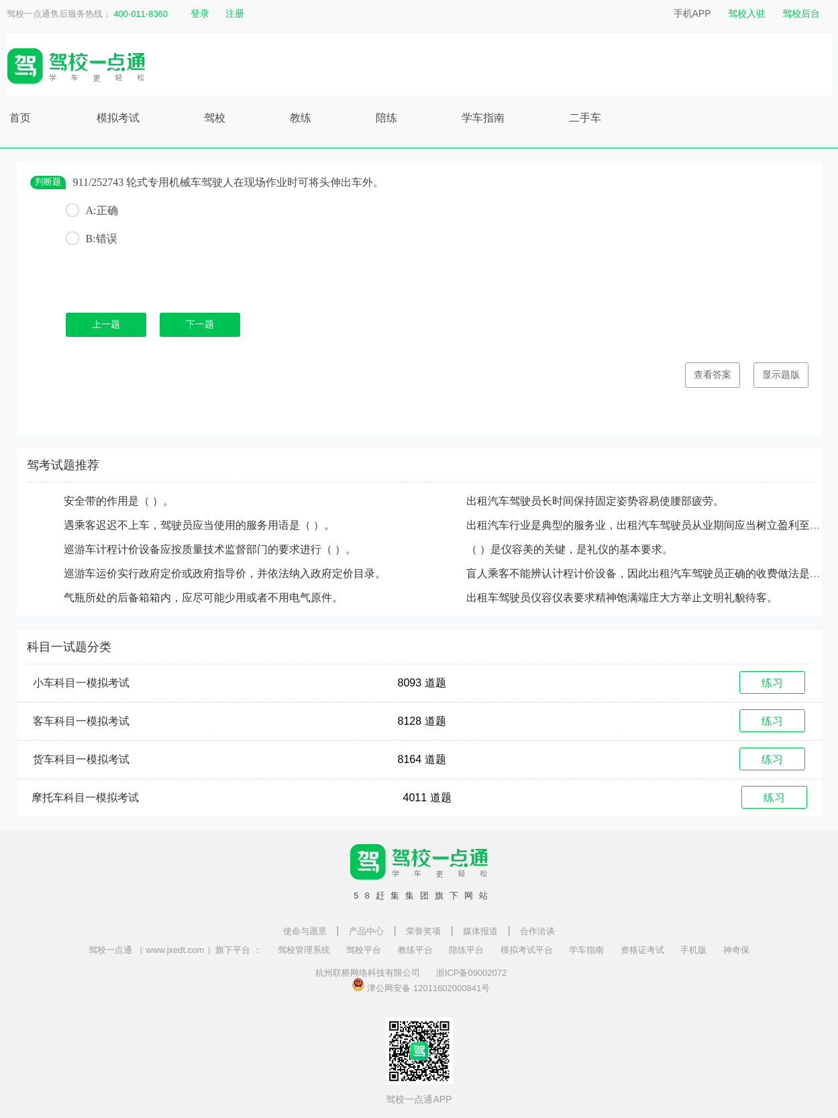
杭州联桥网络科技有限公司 (367, 973)
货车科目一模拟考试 (81, 759)
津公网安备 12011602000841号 (421, 984)
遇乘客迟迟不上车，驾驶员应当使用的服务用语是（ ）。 (199, 525)
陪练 (386, 117)
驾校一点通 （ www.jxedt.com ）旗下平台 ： (175, 950)
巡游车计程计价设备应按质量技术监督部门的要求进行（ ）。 (210, 549)
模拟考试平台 (527, 950)
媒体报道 (480, 931)
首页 (20, 117)
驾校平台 (363, 950)
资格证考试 (642, 950)
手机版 (693, 950)
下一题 (200, 324)
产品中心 (366, 931)
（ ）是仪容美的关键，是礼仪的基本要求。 (569, 549)
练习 (772, 683)
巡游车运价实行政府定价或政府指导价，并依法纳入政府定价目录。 (225, 573)
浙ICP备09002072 (471, 973)
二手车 (585, 117)
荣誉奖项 (423, 931)
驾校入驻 (747, 13)
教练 (300, 117)
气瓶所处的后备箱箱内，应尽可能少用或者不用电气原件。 (203, 597)
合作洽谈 (537, 931)
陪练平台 (466, 950)
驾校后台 (801, 13)
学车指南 (483, 117)
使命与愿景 (305, 931)
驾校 (214, 117)
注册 (234, 13)
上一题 (106, 324)
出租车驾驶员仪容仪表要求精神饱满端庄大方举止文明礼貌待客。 (622, 597)
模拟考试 (118, 117)
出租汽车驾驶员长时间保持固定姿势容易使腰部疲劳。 (595, 501)
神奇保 (736, 950)
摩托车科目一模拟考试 (85, 797)
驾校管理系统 (304, 950)
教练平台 (415, 950)
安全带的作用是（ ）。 (119, 501)
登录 (200, 13)
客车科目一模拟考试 (81, 721)
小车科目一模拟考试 (81, 683)
